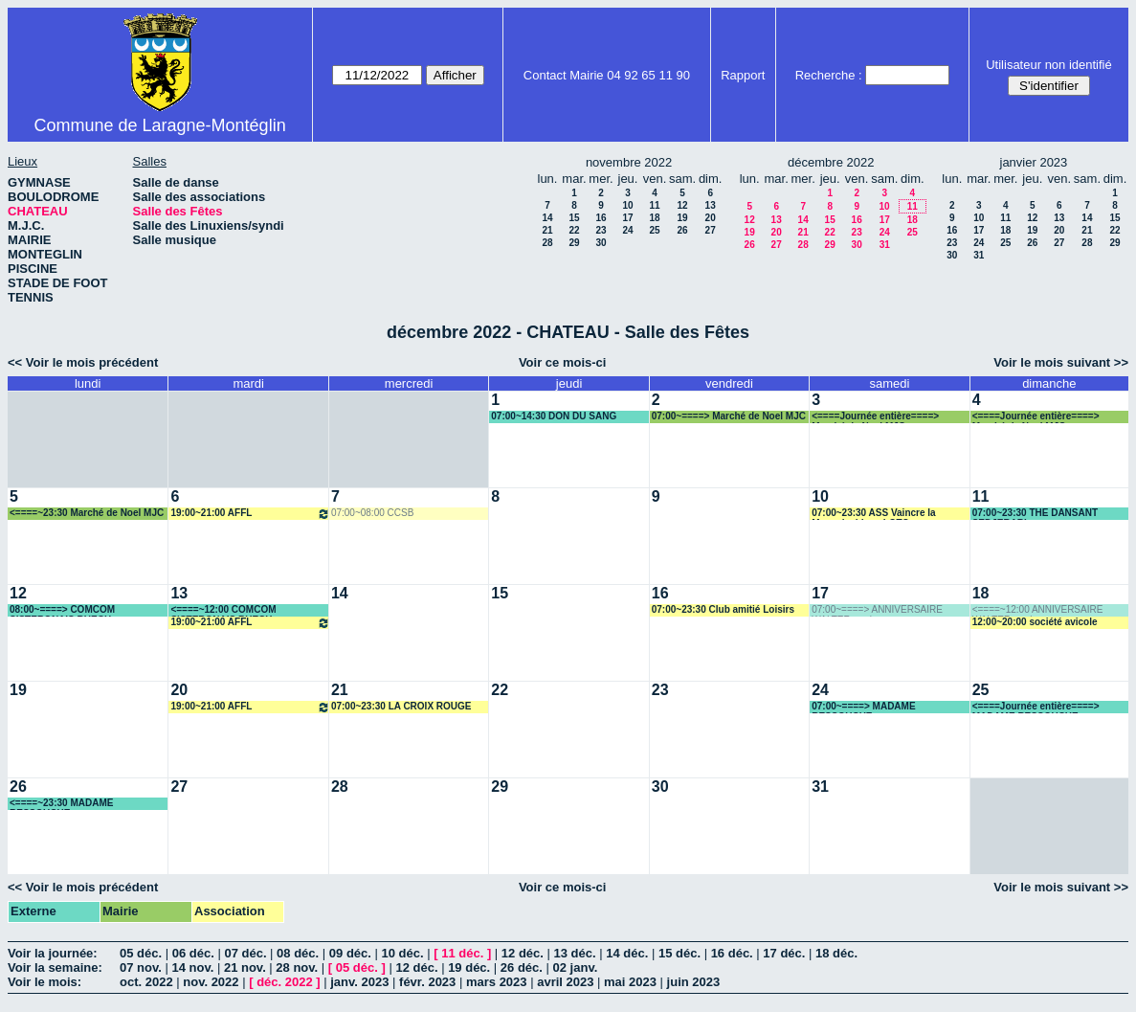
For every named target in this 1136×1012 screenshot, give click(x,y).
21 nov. (245, 967)
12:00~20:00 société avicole (1035, 622)
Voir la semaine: (55, 967)
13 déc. (575, 953)
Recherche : (828, 75)
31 (885, 244)
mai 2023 (630, 982)
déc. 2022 (284, 982)
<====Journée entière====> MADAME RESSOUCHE (1036, 707)
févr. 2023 (427, 982)
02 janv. (575, 967)
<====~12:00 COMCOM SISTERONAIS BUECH (223, 610)
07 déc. (245, 953)
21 (547, 230)
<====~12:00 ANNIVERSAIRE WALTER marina (1037, 610)
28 (547, 242)
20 (710, 218)
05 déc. (141, 953)
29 (573, 242)
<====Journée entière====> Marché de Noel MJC (875, 417)
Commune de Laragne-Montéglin (159, 125)
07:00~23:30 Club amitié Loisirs (723, 609)
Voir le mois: (44, 982)
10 (627, 205)
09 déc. (350, 953)
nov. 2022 (210, 982)
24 (627, 230)
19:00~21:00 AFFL (249, 513)
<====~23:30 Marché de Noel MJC (87, 512)
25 (654, 230)
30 (600, 242)
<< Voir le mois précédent (83, 362)
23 (600, 230)
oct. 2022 (146, 982)
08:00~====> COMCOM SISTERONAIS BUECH (62, 610)
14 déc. (627, 953)
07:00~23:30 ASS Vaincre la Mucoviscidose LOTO (873, 513)
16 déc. (732, 953)
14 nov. (192, 967)
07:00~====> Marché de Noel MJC (729, 416)
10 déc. (403, 953)
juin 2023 (694, 982)
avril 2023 (565, 982)
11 (654, 205)
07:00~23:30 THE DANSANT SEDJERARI (1035, 513)
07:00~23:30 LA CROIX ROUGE (401, 706)
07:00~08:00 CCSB (372, 512)
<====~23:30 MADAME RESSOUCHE (61, 804)
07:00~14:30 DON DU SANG (553, 416)
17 (627, 218)
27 (710, 230)
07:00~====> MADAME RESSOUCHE (863, 707)
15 (573, 218)
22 (573, 230)
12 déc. (522, 953)
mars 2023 (496, 982)
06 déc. (193, 953)
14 (547, 218)
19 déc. (469, 967)
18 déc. (836, 953)
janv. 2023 (359, 982)
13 (710, 205)
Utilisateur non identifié (1049, 64)
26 (683, 230)
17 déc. (784, 953)
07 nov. (141, 967)
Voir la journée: (53, 953)
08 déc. (298, 953)
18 (654, 218)
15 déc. (679, 953)
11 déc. (462, 953)
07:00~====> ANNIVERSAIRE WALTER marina (877, 610)
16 (600, 218)
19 (683, 218)
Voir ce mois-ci (563, 362)
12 (683, 205)
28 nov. (297, 967)
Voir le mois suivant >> (1060, 362)
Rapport (743, 75)
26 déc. (522, 967)
